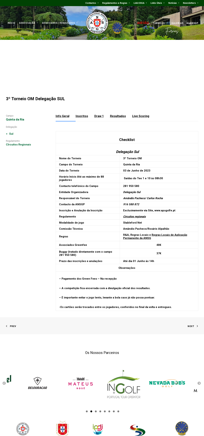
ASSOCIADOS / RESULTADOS (60, 23)
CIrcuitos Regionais (18, 114)
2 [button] (91, 382)
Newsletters (190, 3)
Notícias (173, 3)
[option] (80, 353)
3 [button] (96, 382)
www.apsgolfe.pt (164, 180)
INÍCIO (11, 23)
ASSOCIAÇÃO (28, 23)
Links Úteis (157, 3)
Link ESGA (140, 3)
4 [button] (100, 382)
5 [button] (105, 382)
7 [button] (114, 382)
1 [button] (87, 382)
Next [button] (199, 353)
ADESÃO (143, 23)
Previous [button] (4, 353)
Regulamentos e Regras (115, 3)
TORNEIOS (160, 23)
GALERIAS (177, 23)
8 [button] (118, 382)
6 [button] (109, 382)
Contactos (91, 3)
